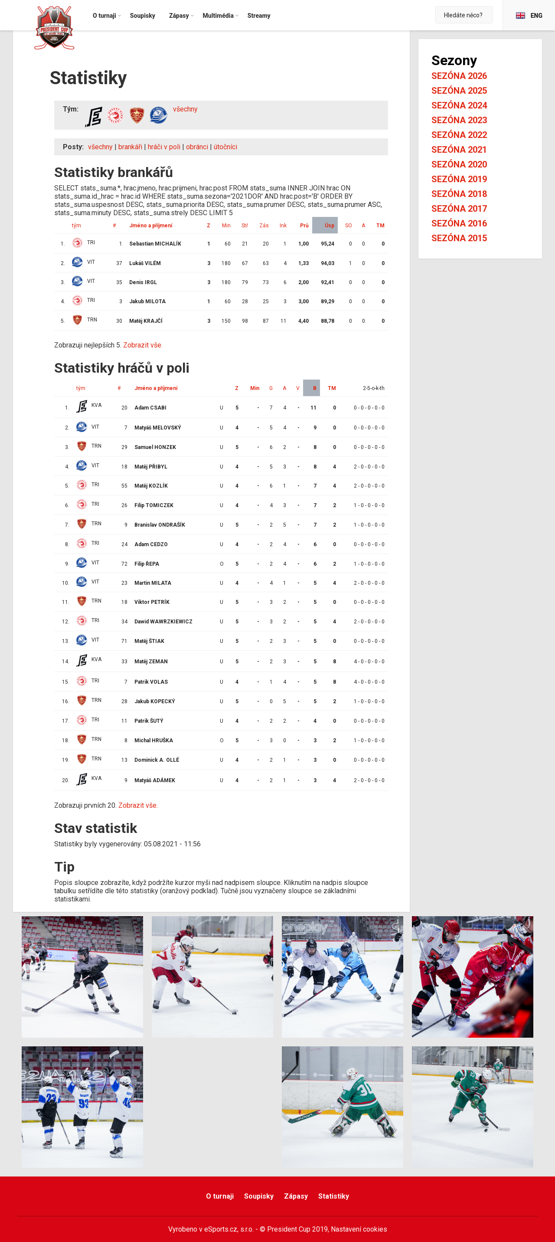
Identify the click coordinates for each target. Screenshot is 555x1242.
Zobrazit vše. (143, 345)
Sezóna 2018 (459, 194)
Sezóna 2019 (459, 179)
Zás (264, 226)
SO (348, 226)
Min (226, 226)
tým (76, 226)
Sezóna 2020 (459, 164)
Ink (283, 226)
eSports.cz (220, 1229)
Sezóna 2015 (459, 238)
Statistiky (333, 1196)
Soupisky (259, 1196)
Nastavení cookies (359, 1229)
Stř (245, 226)
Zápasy (296, 1196)
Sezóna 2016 (459, 223)
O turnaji (220, 1196)
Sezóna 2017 (459, 208)
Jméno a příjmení (150, 226)
